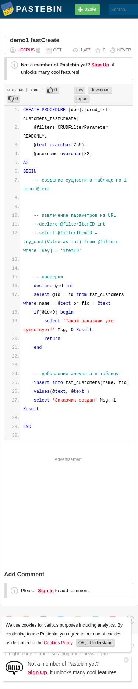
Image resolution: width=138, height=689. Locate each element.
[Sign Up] (14, 667)
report (82, 98)
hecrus (26, 50)
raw (79, 89)
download (100, 89)
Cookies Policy (58, 642)
